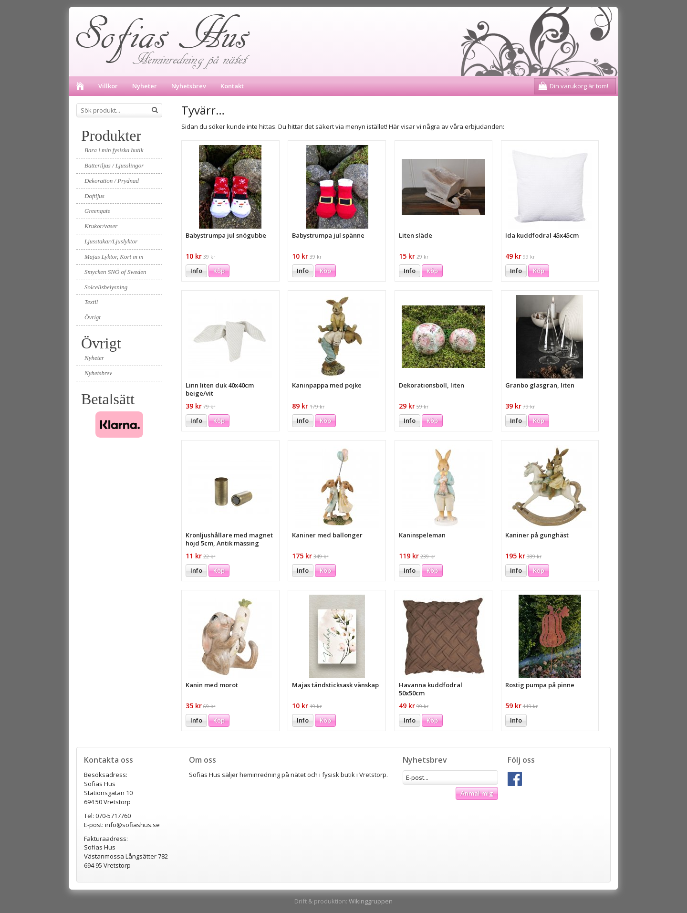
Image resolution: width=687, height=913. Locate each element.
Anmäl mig (476, 793)
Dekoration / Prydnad (111, 180)
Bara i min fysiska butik (114, 150)
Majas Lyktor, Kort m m (113, 256)
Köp (219, 270)
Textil (91, 301)
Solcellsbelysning (105, 287)
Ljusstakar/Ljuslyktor (110, 241)
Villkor (108, 86)
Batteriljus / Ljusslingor (114, 165)
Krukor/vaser (100, 226)
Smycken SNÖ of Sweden (115, 271)
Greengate (97, 210)
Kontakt (232, 86)
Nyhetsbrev (188, 86)
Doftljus (94, 195)
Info (196, 270)
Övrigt (92, 317)
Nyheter (144, 86)
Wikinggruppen (371, 901)
